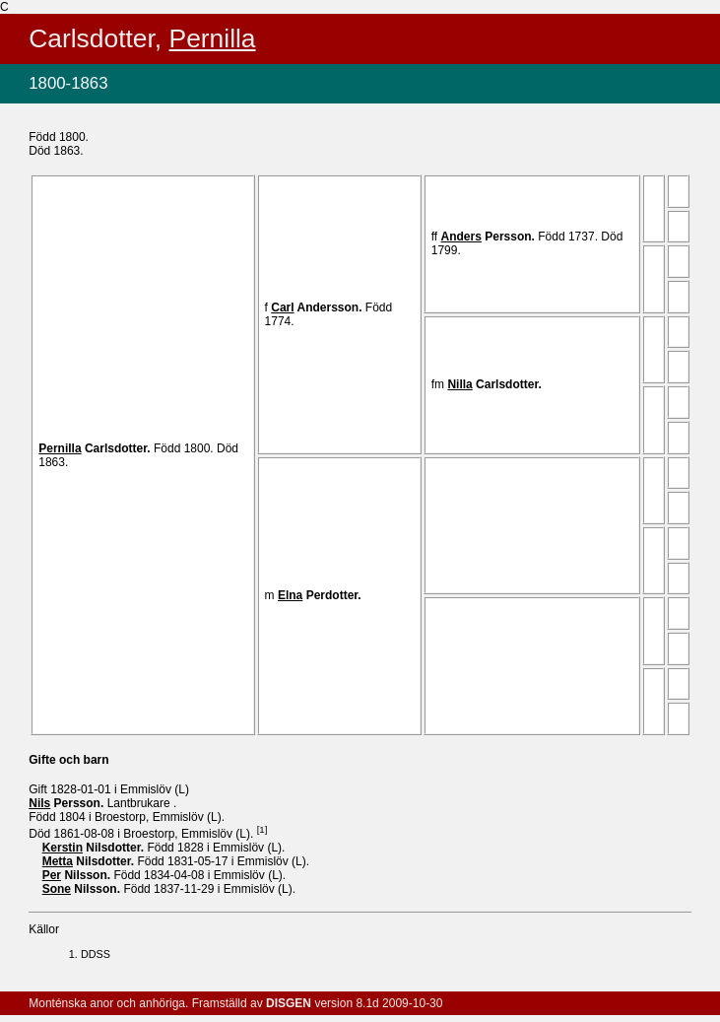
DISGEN (288, 1003)
